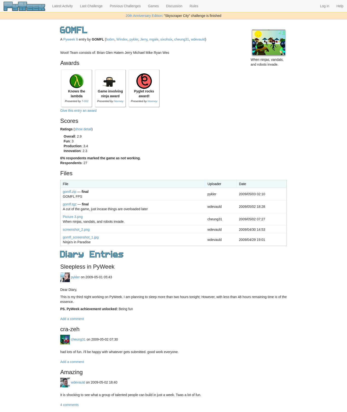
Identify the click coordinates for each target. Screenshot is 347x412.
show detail (83, 129)
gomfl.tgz (70, 204)
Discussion (174, 6)
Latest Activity (62, 6)
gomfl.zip (69, 192)
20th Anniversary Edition (144, 16)
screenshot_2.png (76, 229)
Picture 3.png (73, 217)
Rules (194, 6)
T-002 (84, 101)
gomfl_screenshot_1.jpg (81, 237)
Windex (122, 39)
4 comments (69, 405)
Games (153, 6)
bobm (110, 39)
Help (339, 6)
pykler (133, 39)
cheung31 (181, 39)
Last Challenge (91, 6)
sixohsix (166, 39)
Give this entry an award (78, 110)
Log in (324, 6)
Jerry (143, 39)
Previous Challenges (125, 6)
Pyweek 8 (70, 39)
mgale (153, 39)
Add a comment (72, 319)
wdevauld (198, 39)
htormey (118, 101)
